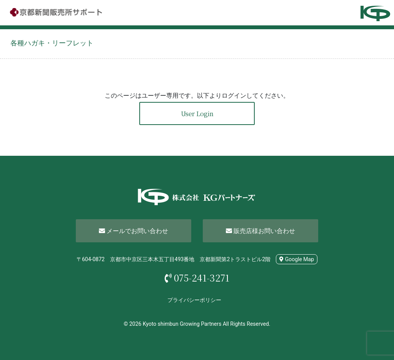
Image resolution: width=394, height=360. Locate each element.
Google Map (296, 259)
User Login (197, 113)
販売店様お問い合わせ (260, 231)
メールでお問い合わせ (133, 231)
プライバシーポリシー (194, 300)
